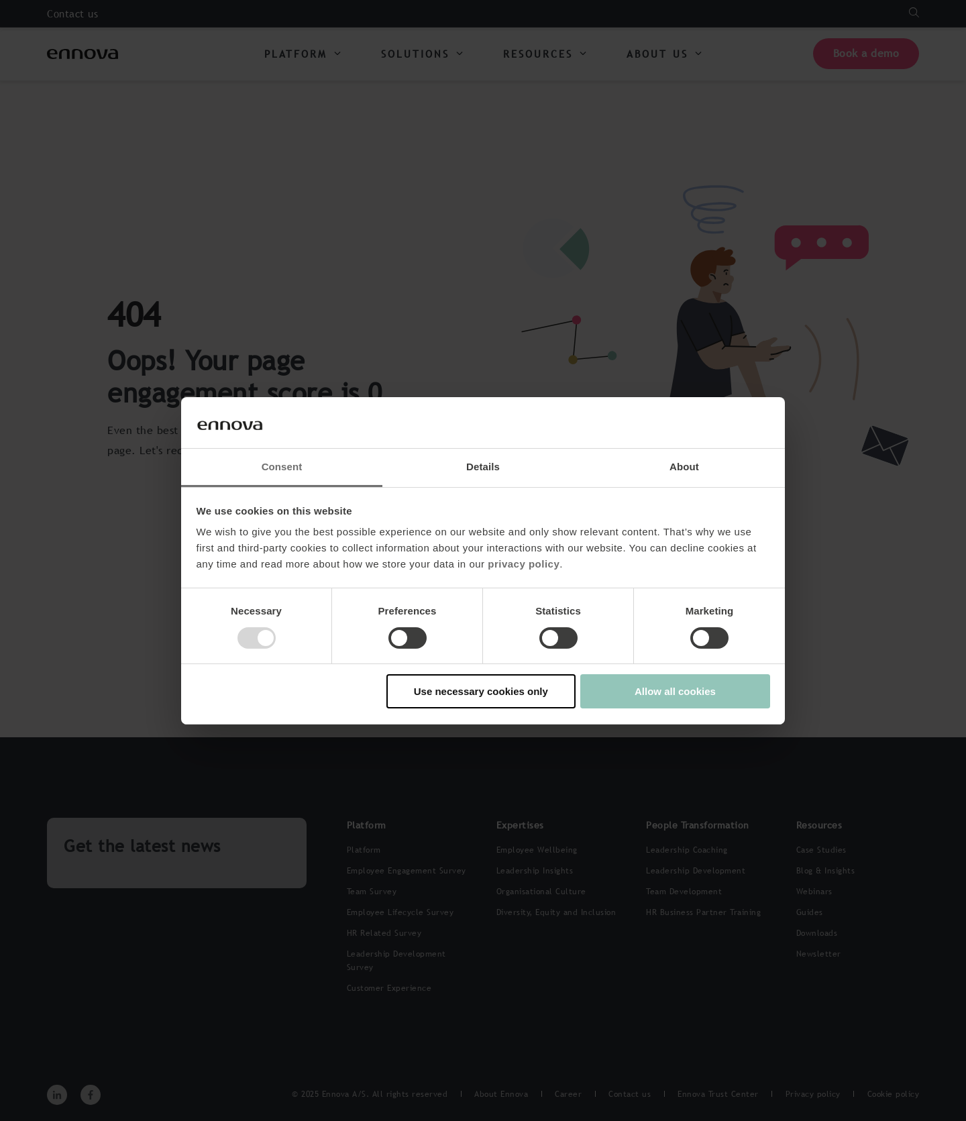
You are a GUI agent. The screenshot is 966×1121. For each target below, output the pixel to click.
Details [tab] (483, 466)
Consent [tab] (282, 466)
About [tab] (684, 466)
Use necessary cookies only (481, 691)
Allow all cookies (675, 691)
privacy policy (523, 564)
